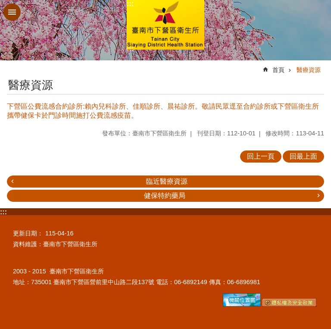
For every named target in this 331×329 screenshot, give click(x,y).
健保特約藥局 (164, 195)
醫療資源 (309, 69)
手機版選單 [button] (12, 12)
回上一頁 (261, 156)
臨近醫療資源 (166, 181)
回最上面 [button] (303, 156)
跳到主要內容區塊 (4, 4)
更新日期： (28, 233)
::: (130, 3)
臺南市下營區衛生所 (165, 25)
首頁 (278, 69)
